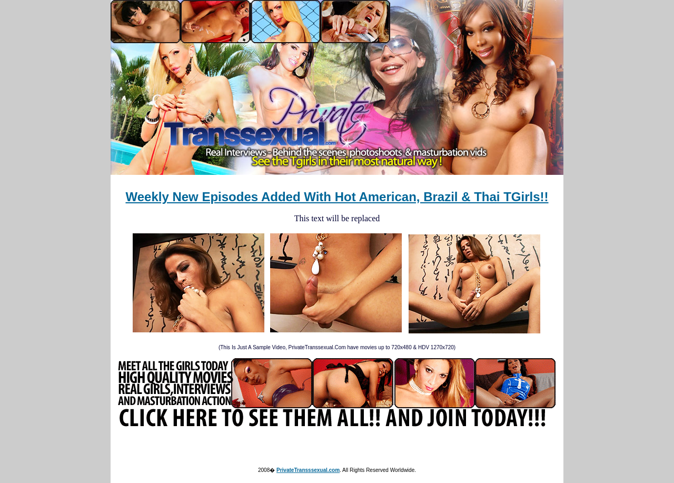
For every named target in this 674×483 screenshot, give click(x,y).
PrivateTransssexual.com (308, 470)
